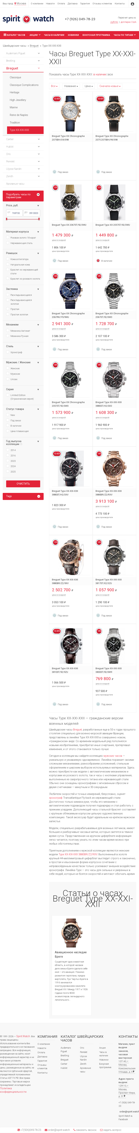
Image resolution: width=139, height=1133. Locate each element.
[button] (38, 53)
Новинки (73, 35)
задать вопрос (112, 1130)
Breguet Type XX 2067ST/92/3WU (69, 224)
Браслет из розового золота (23, 278)
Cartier (64, 1063)
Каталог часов (14, 34)
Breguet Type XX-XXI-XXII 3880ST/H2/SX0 (109, 404)
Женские (13, 368)
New (10, 414)
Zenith (83, 1063)
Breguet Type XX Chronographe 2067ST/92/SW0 (112, 315)
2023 (11, 460)
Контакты (120, 3)
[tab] (23, 496)
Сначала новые (109, 86)
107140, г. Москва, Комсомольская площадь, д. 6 (127, 1066)
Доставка (72, 3)
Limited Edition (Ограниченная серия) (20, 396)
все (110, 74)
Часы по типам (125, 34)
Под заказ (13, 420)
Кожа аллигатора (17, 259)
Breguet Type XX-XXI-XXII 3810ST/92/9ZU (65, 670)
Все (53, 86)
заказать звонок (85, 1130)
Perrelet (83, 1052)
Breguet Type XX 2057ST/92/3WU (113, 224)
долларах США (128, 22)
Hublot (64, 1068)
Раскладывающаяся (19, 294)
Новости (50, 3)
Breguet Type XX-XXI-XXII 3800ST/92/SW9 (109, 670)
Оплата (61, 3)
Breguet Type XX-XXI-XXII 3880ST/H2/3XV (65, 493)
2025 (11, 471)
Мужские (13, 373)
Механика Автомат (18, 330)
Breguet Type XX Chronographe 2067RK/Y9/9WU (68, 315)
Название (70, 86)
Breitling (65, 1055)
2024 (11, 466)
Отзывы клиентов (102, 3)
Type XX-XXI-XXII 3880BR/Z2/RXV (78, 854)
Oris (82, 1047)
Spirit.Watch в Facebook (125, 1118)
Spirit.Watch (23, 1036)
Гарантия (85, 3)
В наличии (13, 425)
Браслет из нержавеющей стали (22, 271)
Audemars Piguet (66, 1049)
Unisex (11, 379)
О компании (37, 3)
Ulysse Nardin (83, 1058)
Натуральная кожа (18, 264)
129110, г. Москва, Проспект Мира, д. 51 (127, 1091)
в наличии (99, 74)
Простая (12, 308)
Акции (35, 34)
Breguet (77, 729)
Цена (88, 86)
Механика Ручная (17, 335)
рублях (114, 22)
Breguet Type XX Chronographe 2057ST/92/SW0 (68, 404)
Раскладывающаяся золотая (19, 301)
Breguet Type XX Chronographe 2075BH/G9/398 (68, 138)
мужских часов (113, 755)
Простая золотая (17, 314)
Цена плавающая (17, 431)
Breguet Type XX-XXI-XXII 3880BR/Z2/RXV (109, 493)
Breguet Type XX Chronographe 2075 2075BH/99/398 (112, 138)
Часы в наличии (54, 35)
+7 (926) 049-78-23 (80, 19)
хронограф (55, 797)
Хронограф (14, 352)
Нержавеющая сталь (19, 242)
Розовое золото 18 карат (21, 237)
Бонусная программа (96, 35)
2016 (11, 455)
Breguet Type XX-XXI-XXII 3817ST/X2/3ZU (109, 581)
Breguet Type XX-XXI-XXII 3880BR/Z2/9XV (65, 581)
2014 (11, 450)
